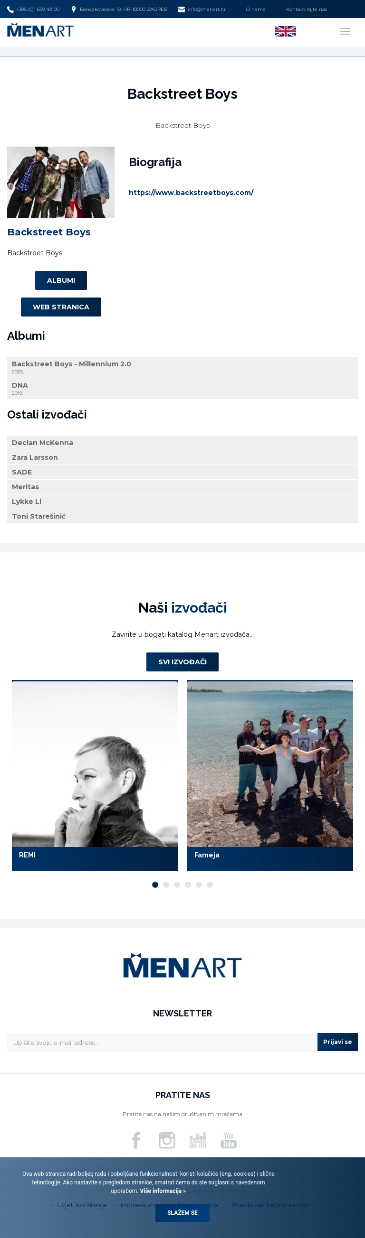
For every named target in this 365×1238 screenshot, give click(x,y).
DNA (182, 389)
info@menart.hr (202, 9)
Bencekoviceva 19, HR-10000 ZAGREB (118, 9)
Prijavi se (337, 1041)
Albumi (61, 280)
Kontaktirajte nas (306, 9)
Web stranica (61, 307)
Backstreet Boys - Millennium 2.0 (182, 367)
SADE (22, 472)
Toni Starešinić (39, 516)
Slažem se (182, 1213)
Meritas (25, 487)
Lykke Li (26, 501)
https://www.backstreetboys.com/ (191, 192)
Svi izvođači (182, 662)
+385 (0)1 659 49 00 (33, 9)
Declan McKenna (42, 442)
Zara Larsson (35, 457)
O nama (256, 9)
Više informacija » (162, 1191)
